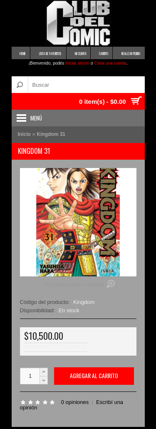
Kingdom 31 (51, 134)
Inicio (24, 134)
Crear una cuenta (110, 63)
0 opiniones (75, 402)
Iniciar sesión (77, 63)
